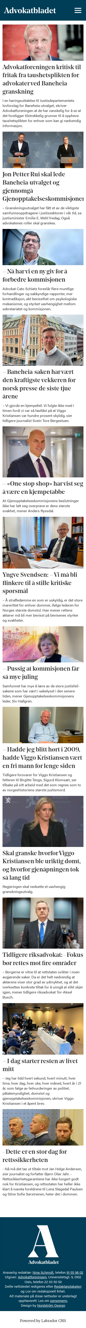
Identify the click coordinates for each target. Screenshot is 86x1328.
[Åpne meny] (78, 10)
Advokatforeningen (32, 1276)
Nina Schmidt (43, 1272)
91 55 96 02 (75, 1272)
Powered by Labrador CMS (43, 1321)
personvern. (59, 1300)
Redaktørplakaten (67, 1286)
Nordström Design (51, 1305)
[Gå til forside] (30, 10)
